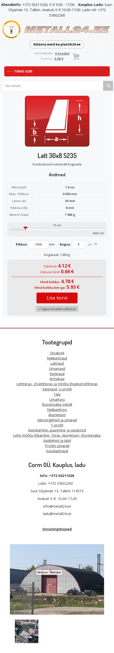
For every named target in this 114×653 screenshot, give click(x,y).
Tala (57, 394)
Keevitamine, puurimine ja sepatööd (57, 430)
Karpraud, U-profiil (57, 389)
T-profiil (57, 425)
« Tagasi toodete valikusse (57, 309)
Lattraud (57, 363)
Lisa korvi (57, 297)
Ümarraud (57, 368)
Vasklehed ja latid (57, 440)
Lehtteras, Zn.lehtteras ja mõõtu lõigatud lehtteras (57, 384)
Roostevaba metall (57, 404)
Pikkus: (22, 244)
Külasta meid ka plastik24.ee (57, 44)
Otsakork (57, 353)
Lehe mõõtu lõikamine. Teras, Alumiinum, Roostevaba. (57, 435)
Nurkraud (57, 373)
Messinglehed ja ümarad (57, 420)
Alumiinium (57, 414)
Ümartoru (57, 399)
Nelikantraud (57, 358)
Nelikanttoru (57, 409)
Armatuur (57, 378)
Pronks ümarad (57, 445)
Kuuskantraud (57, 451)
